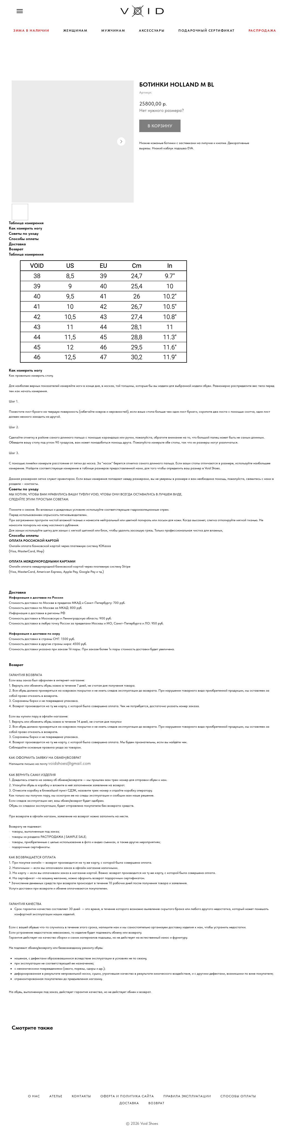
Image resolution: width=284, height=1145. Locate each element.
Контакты (81, 1096)
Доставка (129, 1103)
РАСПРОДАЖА (262, 30)
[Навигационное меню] (20, 11)
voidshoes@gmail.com (69, 763)
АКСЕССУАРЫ (151, 30)
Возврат (156, 1103)
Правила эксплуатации (187, 1096)
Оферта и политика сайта (127, 1096)
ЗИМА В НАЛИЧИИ (31, 30)
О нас (34, 1096)
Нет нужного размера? (161, 110)
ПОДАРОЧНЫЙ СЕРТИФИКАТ (206, 30)
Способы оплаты (238, 1096)
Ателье (55, 1096)
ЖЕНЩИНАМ (75, 30)
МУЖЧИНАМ (113, 30)
